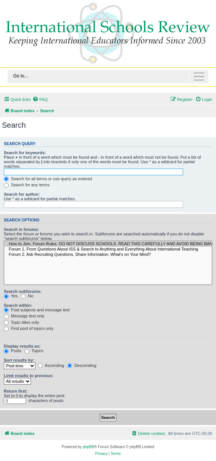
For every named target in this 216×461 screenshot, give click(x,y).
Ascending (51, 365)
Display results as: (22, 346)
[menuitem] (40, 99)
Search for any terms (26, 185)
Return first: (16, 391)
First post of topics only (29, 328)
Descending (81, 365)
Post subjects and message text (36, 310)
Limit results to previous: (28, 375)
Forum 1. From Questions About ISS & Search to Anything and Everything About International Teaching (108, 249)
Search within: (18, 305)
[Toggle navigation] (108, 76)
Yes (11, 296)
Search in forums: (21, 229)
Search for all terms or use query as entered (48, 178)
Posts (13, 350)
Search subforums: (23, 291)
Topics (34, 350)
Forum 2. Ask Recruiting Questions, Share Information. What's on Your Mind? (108, 254)
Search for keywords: (25, 152)
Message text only (24, 316)
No (27, 296)
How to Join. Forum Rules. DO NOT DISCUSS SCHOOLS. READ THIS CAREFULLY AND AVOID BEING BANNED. (108, 244)
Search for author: (22, 194)
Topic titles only (21, 322)
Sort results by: (19, 360)
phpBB (88, 447)
